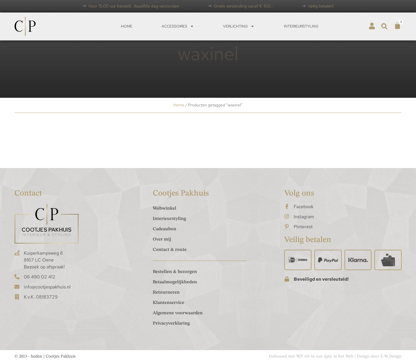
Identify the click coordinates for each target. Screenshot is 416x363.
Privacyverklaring (171, 323)
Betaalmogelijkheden (175, 282)
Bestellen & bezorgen (175, 272)
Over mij (162, 239)
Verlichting (238, 26)
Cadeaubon (164, 229)
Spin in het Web (338, 356)
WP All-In (305, 356)
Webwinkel (164, 208)
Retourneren (166, 292)
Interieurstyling (301, 26)
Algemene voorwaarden (178, 313)
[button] (384, 26)
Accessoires (178, 26)
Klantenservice (168, 302)
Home (126, 26)
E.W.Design (391, 356)
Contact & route (170, 249)
